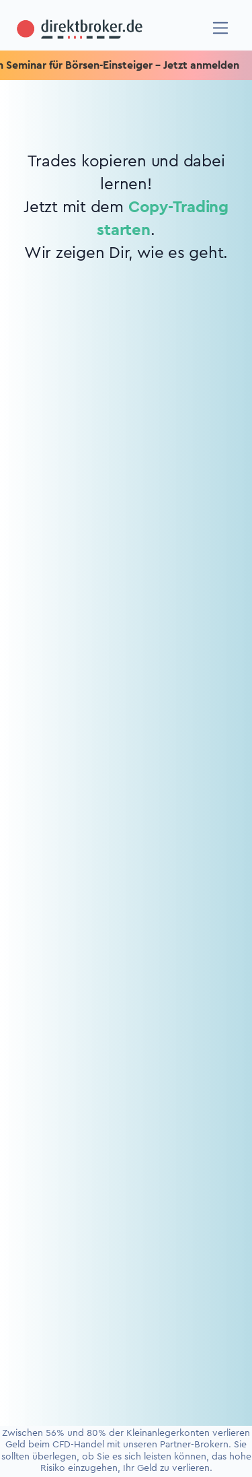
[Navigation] (220, 28)
